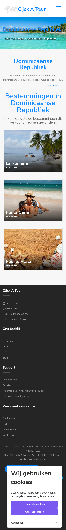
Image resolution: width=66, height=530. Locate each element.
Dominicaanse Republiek (41, 38)
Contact (7, 346)
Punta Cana (17, 212)
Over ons (8, 341)
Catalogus (18, 38)
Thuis (6, 38)
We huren (8, 435)
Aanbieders (9, 418)
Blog (5, 357)
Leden (6, 424)
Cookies (7, 385)
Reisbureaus (10, 429)
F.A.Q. (6, 352)
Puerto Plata (18, 261)
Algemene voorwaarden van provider (23, 391)
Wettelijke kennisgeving (16, 396)
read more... (54, 85)
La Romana (17, 163)
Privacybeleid (10, 379)
